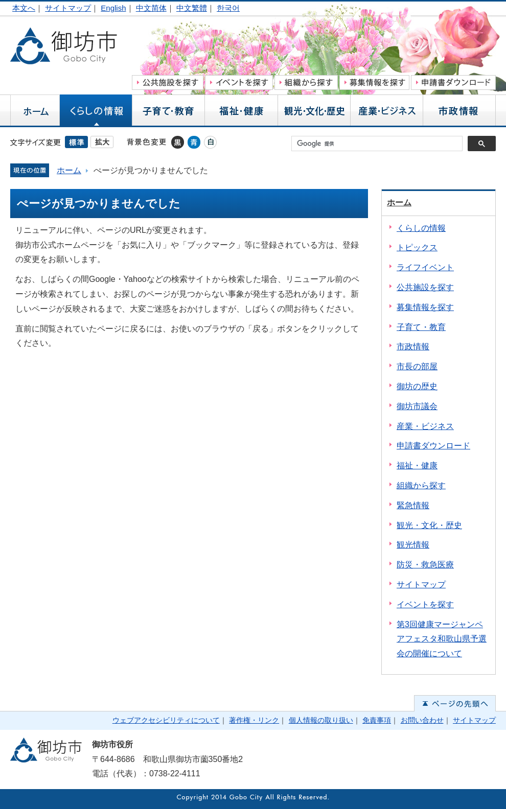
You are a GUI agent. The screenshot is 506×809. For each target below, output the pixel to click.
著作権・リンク (254, 720)
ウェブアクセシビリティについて (166, 720)
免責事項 (376, 720)
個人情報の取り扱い (321, 720)
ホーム (69, 170)
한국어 (228, 8)
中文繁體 (191, 8)
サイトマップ (68, 8)
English (113, 8)
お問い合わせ (422, 720)
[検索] (379, 143)
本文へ (23, 8)
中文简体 (151, 8)
